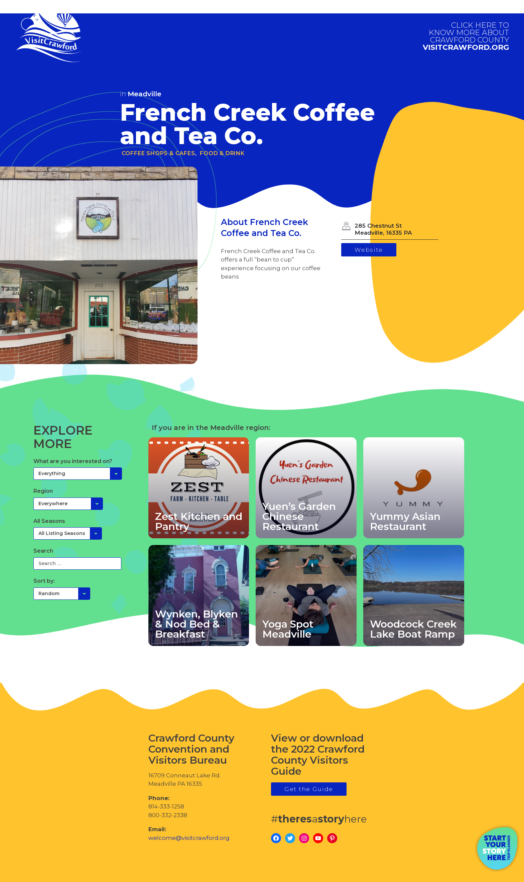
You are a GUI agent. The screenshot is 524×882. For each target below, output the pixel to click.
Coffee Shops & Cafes (158, 153)
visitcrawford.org (466, 36)
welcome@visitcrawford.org (189, 838)
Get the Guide (308, 789)
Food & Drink (222, 153)
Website (369, 249)
